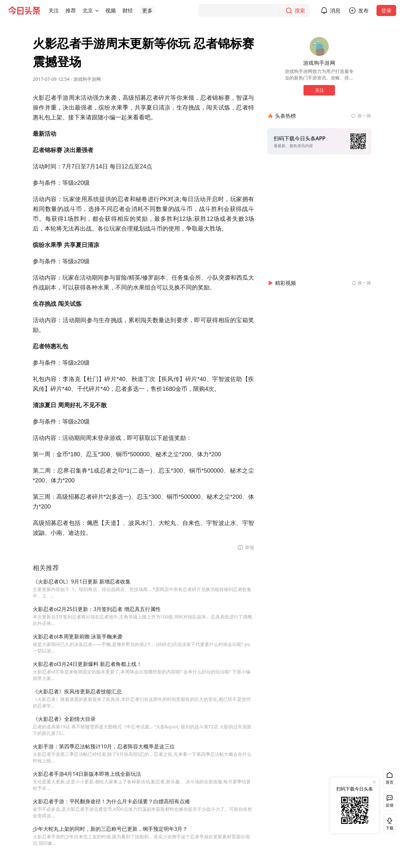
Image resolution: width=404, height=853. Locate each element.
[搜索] (258, 10)
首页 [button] (390, 782)
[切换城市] (97, 10)
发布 (367, 10)
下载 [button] (388, 823)
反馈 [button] (390, 805)
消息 (339, 10)
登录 (390, 10)
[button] (53, 10)
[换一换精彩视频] (361, 283)
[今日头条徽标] (24, 10)
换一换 (364, 116)
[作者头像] (319, 46)
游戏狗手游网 (87, 79)
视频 (110, 10)
